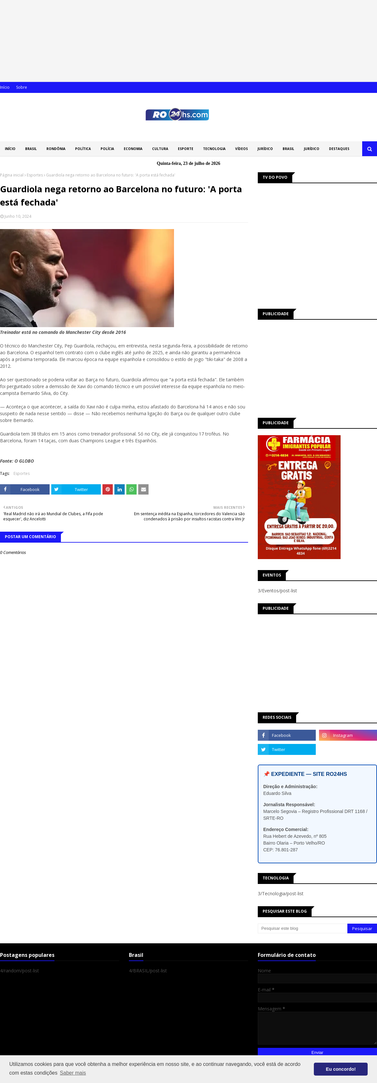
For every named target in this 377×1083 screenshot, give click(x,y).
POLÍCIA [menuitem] (107, 148)
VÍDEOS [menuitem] (241, 148)
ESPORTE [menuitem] (185, 148)
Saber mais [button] (73, 1073)
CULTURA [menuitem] (160, 148)
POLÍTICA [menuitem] (83, 148)
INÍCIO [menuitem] (10, 148)
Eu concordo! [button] (341, 1069)
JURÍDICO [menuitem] (265, 148)
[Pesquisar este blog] (302, 928)
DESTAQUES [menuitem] (339, 148)
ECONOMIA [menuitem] (133, 148)
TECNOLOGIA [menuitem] (214, 148)
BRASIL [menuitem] (31, 148)
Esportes (35, 175)
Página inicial (12, 175)
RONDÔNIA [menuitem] (55, 148)
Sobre (21, 87)
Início (5, 87)
